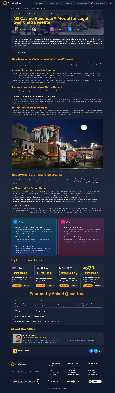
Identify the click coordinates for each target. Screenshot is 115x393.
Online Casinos (40, 3)
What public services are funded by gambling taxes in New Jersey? (57, 311)
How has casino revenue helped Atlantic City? (57, 316)
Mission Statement (16, 369)
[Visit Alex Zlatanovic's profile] (17, 338)
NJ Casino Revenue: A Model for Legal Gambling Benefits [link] (38, 14)
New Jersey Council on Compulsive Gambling (73, 180)
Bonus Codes (54, 3)
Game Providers (92, 365)
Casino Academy (92, 370)
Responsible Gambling (98, 3)
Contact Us (52, 368)
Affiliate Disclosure (72, 372)
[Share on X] (96, 351)
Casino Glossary (91, 372)
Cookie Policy (71, 370)
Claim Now (17, 285)
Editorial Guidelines (54, 372)
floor (91, 80)
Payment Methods (92, 374)
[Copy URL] (100, 351)
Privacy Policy (71, 368)
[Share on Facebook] (91, 351)
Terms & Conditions (73, 365)
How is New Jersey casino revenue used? (57, 301)
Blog (20, 14)
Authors (51, 370)
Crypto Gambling (67, 3)
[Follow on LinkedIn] (100, 335)
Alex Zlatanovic (30, 335)
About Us (51, 365)
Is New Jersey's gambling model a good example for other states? (57, 321)
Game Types (91, 368)
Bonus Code (27, 285)
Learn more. (42, 8)
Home (15, 14)
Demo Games (82, 3)
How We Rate (52, 374)
